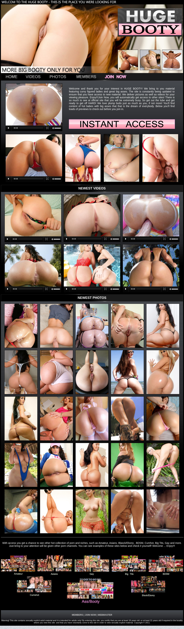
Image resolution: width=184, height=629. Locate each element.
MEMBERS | (78, 615)
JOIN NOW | (91, 615)
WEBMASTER (104, 615)
